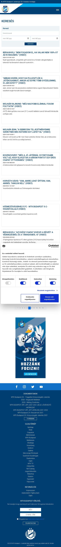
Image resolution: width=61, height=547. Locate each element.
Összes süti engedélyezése (49, 298)
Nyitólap (30, 427)
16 (42, 308)
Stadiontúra (30, 458)
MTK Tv (30, 463)
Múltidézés (30, 440)
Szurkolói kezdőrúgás (30, 456)
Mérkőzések (30, 435)
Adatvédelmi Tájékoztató (30, 493)
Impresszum (30, 490)
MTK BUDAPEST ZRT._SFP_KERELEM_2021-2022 (30, 410)
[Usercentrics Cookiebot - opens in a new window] (50, 246)
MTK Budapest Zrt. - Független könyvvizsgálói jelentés (30, 397)
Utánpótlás (30, 466)
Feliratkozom (30, 523)
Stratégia (30, 443)
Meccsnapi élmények (30, 453)
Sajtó (30, 461)
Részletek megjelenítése (46, 290)
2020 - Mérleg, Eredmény (30, 402)
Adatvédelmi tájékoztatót (35, 519)
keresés (31, 44)
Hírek (30, 430)
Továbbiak (30, 419)
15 (39, 308)
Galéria (30, 451)
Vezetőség (30, 445)
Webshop (30, 474)
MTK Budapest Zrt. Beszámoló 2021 (30, 413)
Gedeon (30, 448)
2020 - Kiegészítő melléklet (30, 400)
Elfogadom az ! (31, 519)
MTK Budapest (30, 438)
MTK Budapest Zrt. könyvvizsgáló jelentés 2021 (30, 415)
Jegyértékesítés (30, 471)
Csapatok (30, 432)
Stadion (30, 476)
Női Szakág (30, 469)
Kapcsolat (30, 482)
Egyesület (30, 479)
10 (36, 308)
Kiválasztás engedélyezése (30, 298)
